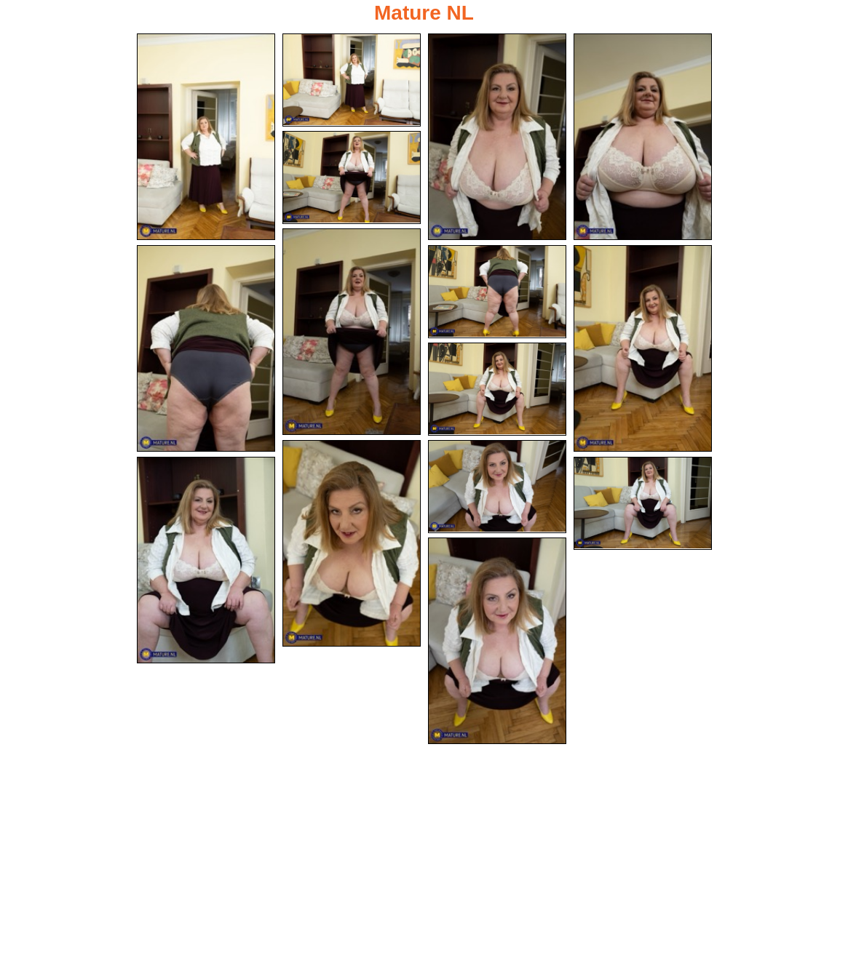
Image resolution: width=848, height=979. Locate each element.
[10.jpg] (497, 389)
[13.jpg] (206, 560)
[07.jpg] (206, 348)
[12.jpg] (497, 486)
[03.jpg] (497, 136)
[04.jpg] (643, 136)
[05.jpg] (351, 177)
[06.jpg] (351, 331)
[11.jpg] (351, 543)
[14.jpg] (643, 503)
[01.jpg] (206, 136)
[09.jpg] (643, 348)
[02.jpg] (351, 80)
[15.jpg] (497, 641)
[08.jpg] (497, 291)
